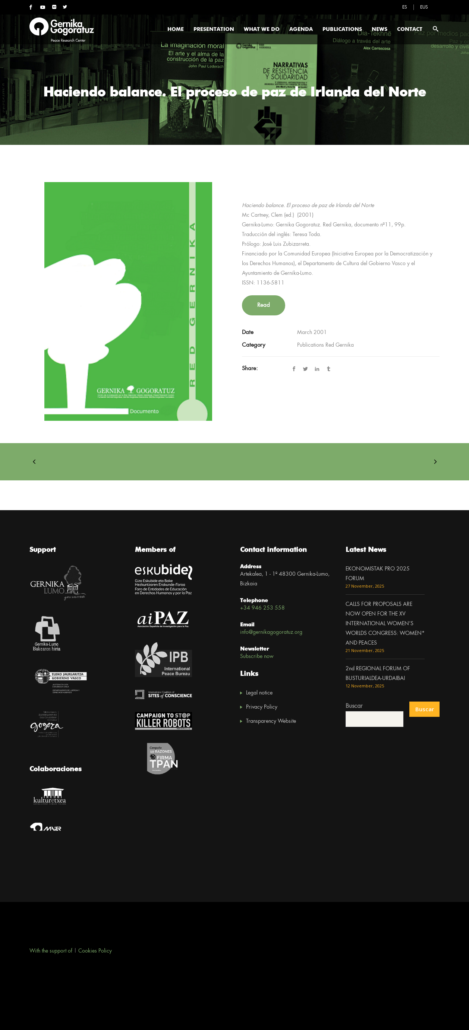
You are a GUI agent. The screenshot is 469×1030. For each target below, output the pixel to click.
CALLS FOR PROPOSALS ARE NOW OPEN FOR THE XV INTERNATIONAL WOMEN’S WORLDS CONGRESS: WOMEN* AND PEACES (385, 623)
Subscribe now (257, 656)
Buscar (354, 706)
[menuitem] (404, 7)
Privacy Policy (261, 707)
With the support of (50, 951)
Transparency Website (271, 721)
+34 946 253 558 (262, 608)
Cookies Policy (95, 951)
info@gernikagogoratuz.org (271, 632)
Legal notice (259, 693)
